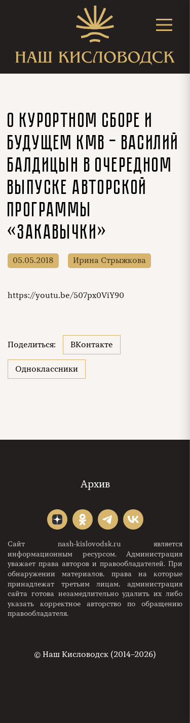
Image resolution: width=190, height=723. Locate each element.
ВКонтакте (91, 345)
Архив (95, 484)
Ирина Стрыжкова (109, 260)
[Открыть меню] (164, 25)
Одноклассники (46, 369)
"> (57, 519)
